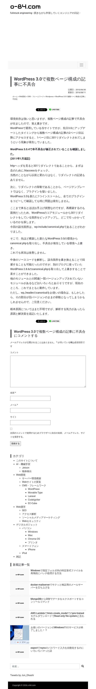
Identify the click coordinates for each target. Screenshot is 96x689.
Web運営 (20, 506)
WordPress (34, 489)
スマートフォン (30, 546)
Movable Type (35, 492)
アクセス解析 (29, 514)
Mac (30, 535)
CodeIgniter (34, 499)
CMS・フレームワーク (35, 97)
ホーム (15, 97)
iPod (24, 553)
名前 (13, 393)
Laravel (32, 496)
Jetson (25, 467)
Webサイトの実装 (31, 482)
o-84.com (25, 6)
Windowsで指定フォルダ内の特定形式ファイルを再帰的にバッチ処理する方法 (57, 572)
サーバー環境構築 (31, 478)
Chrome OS (34, 538)
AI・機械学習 (23, 464)
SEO (24, 510)
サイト (13, 417)
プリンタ (32, 542)
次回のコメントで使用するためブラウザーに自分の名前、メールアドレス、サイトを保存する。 (47, 435)
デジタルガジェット (26, 524)
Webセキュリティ (31, 521)
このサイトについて (26, 460)
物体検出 (27, 471)
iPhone (31, 549)
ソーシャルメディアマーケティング (41, 517)
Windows (33, 531)
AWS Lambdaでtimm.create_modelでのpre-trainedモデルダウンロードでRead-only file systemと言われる (57, 616)
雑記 (18, 556)
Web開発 (22, 97)
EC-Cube (32, 503)
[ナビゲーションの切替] (81, 65)
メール (14, 405)
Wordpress (50, 97)
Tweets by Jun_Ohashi (22, 675)
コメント (14, 352)
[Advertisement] (48, 38)
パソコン (27, 528)
